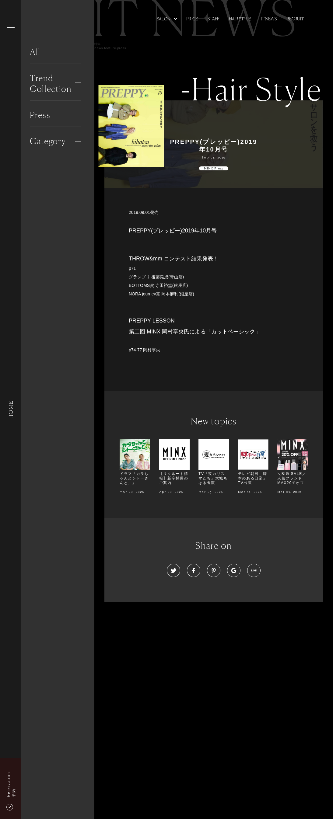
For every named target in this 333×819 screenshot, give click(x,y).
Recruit (295, 18)
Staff (213, 18)
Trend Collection (51, 83)
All (35, 52)
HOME (10, 409)
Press (40, 115)
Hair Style (240, 18)
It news (269, 18)
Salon (163, 18)
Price (192, 18)
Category (48, 141)
